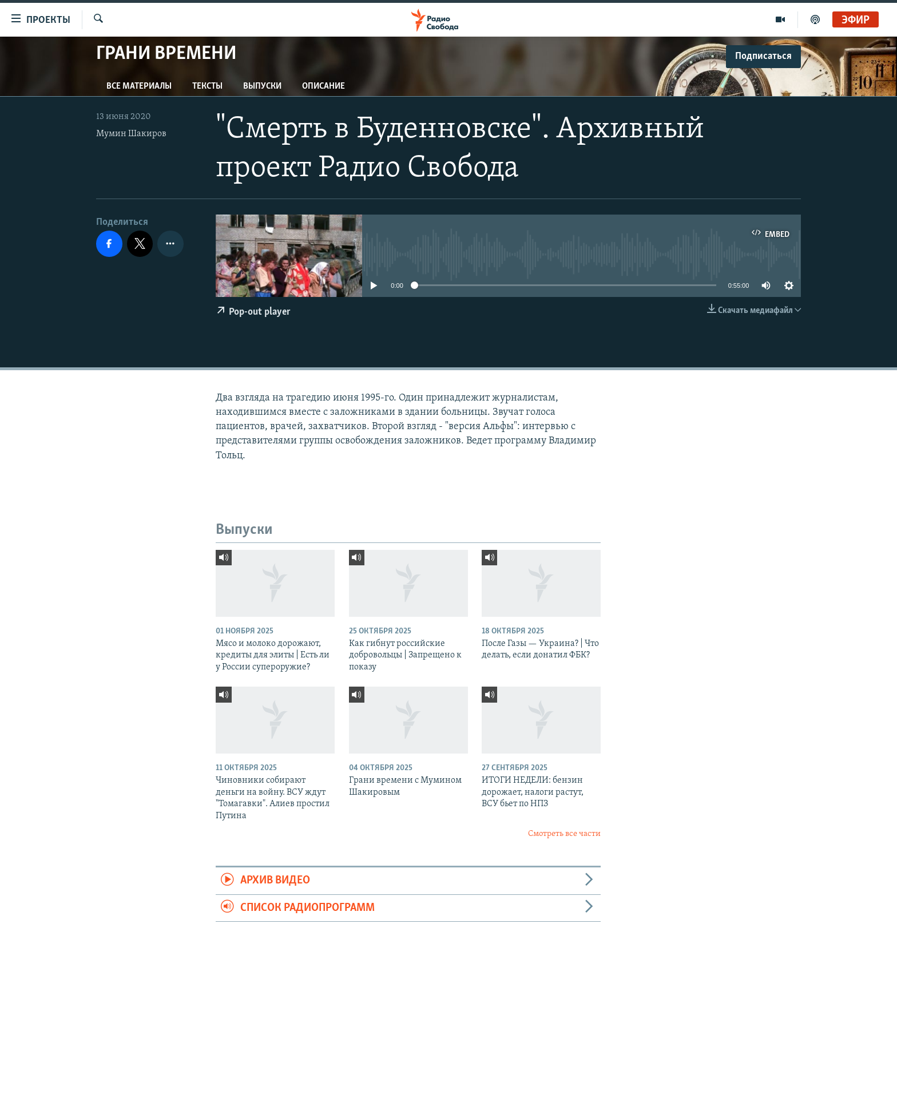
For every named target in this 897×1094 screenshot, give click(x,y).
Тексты (207, 86)
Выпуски (262, 86)
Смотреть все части (564, 834)
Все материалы (139, 86)
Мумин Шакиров (131, 133)
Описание (323, 86)
